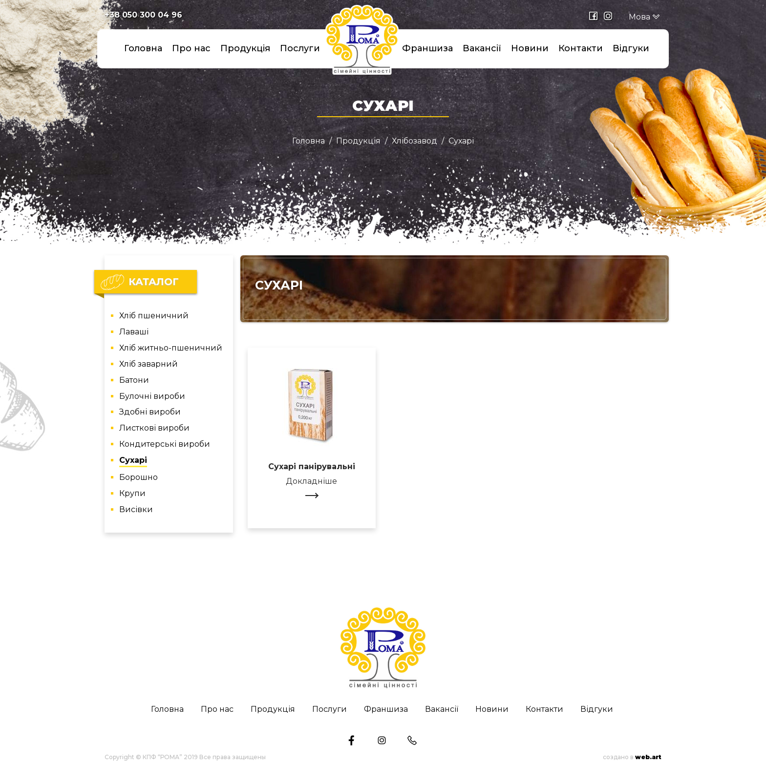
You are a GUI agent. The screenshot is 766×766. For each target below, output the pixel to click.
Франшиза (427, 48)
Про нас (191, 48)
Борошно (138, 478)
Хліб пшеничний (154, 316)
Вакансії (482, 48)
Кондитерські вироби (164, 444)
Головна (143, 48)
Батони (134, 380)
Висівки (136, 510)
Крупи (132, 494)
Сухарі (133, 460)
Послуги (300, 48)
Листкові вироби (154, 428)
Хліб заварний (148, 364)
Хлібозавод (414, 141)
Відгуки (631, 48)
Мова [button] (644, 17)
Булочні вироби (152, 397)
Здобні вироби (150, 412)
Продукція (245, 48)
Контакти (580, 48)
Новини (530, 48)
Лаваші (134, 332)
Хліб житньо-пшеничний (170, 348)
